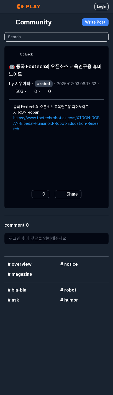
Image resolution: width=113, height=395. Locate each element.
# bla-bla (17, 290)
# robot (68, 290)
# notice (69, 264)
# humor (69, 300)
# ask (13, 300)
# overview (20, 264)
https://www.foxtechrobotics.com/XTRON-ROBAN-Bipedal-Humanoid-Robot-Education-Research (56, 123)
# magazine (20, 274)
